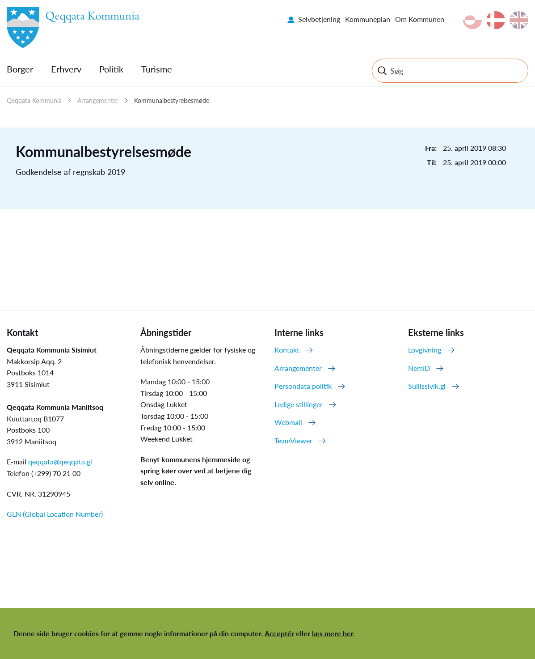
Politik (111, 69)
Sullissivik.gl (427, 386)
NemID (419, 368)
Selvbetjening (319, 19)
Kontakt (286, 349)
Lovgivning (424, 349)
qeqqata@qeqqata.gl (60, 461)
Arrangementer (97, 100)
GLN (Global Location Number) (55, 514)
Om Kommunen (419, 19)
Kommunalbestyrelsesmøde (171, 100)
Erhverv (66, 69)
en (519, 20)
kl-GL (472, 20)
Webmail (288, 422)
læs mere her (332, 633)
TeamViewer (293, 440)
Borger (20, 69)
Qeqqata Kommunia (34, 100)
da (495, 20)
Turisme (156, 69)
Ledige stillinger (298, 404)
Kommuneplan (367, 19)
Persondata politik (303, 386)
